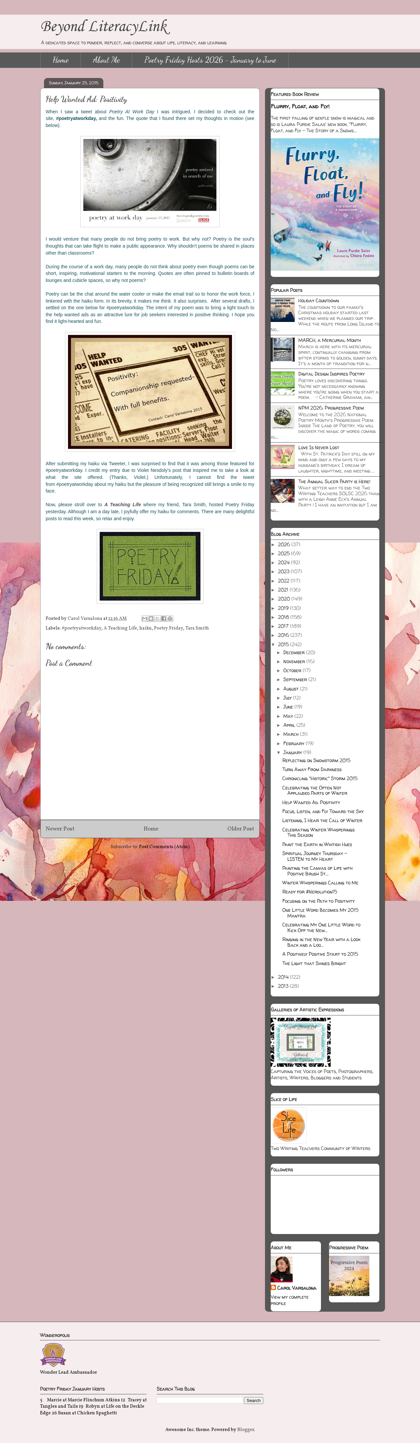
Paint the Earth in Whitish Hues (317, 844)
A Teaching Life (120, 628)
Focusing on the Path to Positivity (318, 901)
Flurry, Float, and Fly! (300, 106)
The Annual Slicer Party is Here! (334, 481)
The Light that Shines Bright (314, 963)
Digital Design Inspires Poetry (331, 374)
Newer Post (60, 829)
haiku (145, 628)
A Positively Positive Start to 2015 (320, 954)
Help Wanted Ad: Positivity (311, 802)
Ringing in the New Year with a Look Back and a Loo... (321, 942)
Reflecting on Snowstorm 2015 (316, 760)
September (295, 679)
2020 (284, 599)
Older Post (240, 829)
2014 (284, 977)
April (289, 725)
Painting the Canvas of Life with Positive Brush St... (317, 871)
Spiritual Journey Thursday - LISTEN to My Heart (314, 856)
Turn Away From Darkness (312, 769)
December (294, 652)
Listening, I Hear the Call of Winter (322, 820)
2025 (284, 553)
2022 (284, 581)
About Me (106, 60)
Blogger (245, 1430)
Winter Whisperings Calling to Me (320, 882)
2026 (284, 544)
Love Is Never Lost (318, 447)
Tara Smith (197, 628)
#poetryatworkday (81, 628)
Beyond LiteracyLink (103, 27)
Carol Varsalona (296, 1288)
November (294, 661)
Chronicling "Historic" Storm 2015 (319, 778)
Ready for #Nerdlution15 (309, 891)
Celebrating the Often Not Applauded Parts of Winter (314, 790)
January (293, 752)
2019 (284, 608)
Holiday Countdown (318, 300)
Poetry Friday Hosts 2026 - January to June (210, 60)
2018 (284, 617)
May (288, 716)
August (291, 689)
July (288, 698)
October (293, 670)
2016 (284, 635)
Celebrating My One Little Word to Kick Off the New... (321, 927)
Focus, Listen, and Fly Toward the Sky (323, 811)
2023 (284, 571)
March (291, 734)
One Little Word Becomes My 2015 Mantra (320, 913)
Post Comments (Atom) (164, 847)
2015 (284, 644)
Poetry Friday (168, 628)
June (288, 707)
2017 (284, 626)
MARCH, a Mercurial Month (329, 340)
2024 (284, 562)
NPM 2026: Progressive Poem (331, 408)
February (294, 743)
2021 (284, 590)
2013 (284, 986)
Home (61, 60)
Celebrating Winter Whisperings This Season (318, 832)
